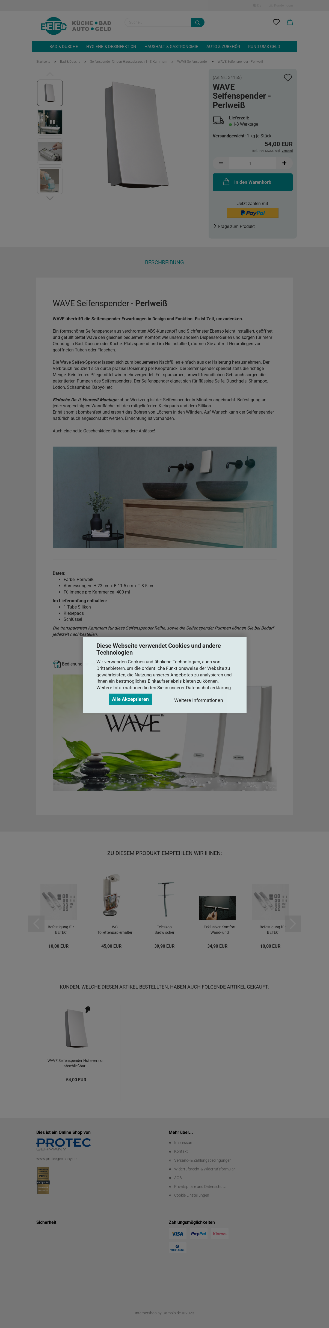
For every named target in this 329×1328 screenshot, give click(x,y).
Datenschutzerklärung (208, 687)
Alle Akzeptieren (130, 699)
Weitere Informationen (198, 700)
